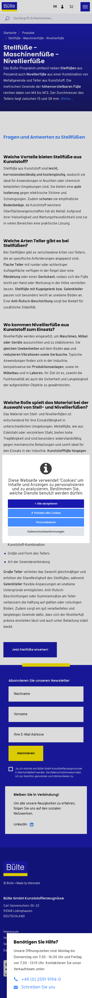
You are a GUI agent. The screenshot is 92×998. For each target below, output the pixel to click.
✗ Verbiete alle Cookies (46, 513)
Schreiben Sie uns (34, 987)
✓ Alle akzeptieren (46, 503)
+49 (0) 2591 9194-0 (37, 979)
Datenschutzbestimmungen (45, 531)
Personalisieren (46, 522)
